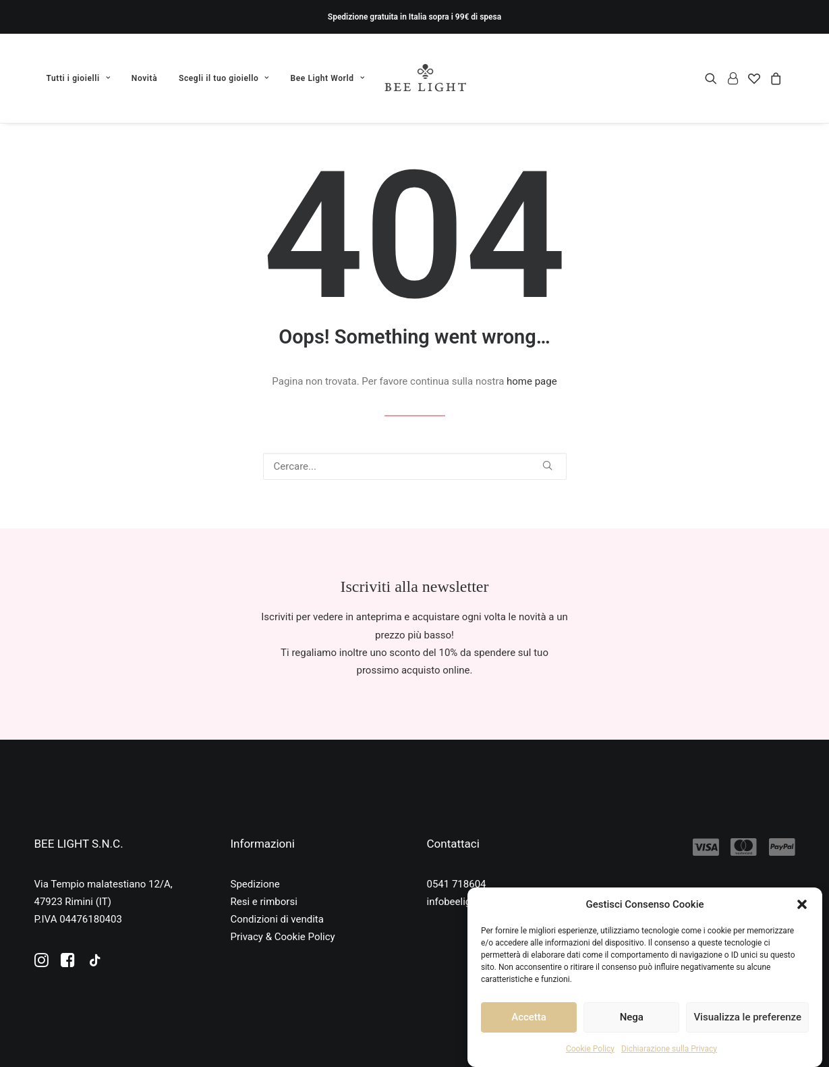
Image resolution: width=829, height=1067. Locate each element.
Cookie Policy (590, 1049)
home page (532, 381)
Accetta (528, 1017)
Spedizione (255, 884)
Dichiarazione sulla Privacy (669, 1049)
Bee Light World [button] (327, 78)
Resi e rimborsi (264, 902)
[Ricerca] (415, 466)
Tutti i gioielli (79, 78)
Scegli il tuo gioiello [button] (224, 78)
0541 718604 (456, 884)
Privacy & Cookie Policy (283, 937)
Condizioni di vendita (277, 919)
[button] (802, 904)
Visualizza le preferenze (747, 1017)
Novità (144, 78)
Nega (632, 1017)
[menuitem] (83, 78)
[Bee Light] (425, 78)
